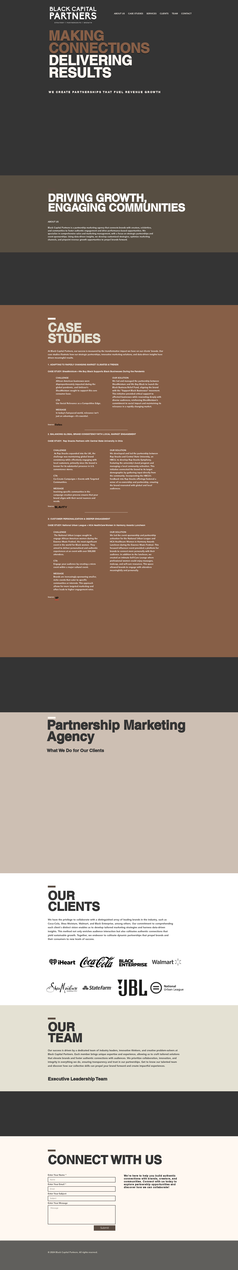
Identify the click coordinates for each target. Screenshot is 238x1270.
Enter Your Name (56, 1175)
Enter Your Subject (57, 1194)
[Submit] (104, 1228)
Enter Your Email (56, 1184)
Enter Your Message (58, 1203)
